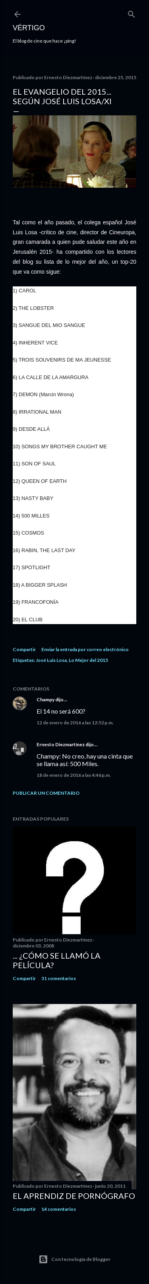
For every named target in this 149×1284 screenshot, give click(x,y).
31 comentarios (58, 978)
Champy (45, 699)
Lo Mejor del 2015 (88, 660)
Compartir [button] (24, 649)
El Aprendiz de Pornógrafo (74, 1195)
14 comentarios (58, 1209)
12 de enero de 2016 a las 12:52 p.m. (75, 723)
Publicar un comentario (46, 793)
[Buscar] (131, 12)
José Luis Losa (51, 660)
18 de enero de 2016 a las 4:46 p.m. (74, 775)
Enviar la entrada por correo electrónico (85, 649)
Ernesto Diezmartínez (61, 744)
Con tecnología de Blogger (74, 1259)
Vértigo (29, 28)
